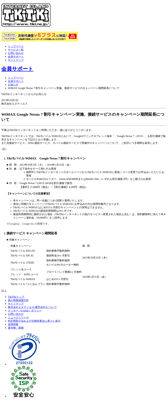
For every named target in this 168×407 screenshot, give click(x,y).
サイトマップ (16, 60)
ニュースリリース (18, 317)
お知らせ (13, 84)
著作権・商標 (16, 327)
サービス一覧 (16, 49)
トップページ (16, 46)
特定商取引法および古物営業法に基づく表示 (34, 321)
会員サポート (16, 56)
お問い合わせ (16, 53)
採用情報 (13, 324)
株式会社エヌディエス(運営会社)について (32, 307)
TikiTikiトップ (16, 296)
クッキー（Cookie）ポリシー (25, 310)
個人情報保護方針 (18, 300)
